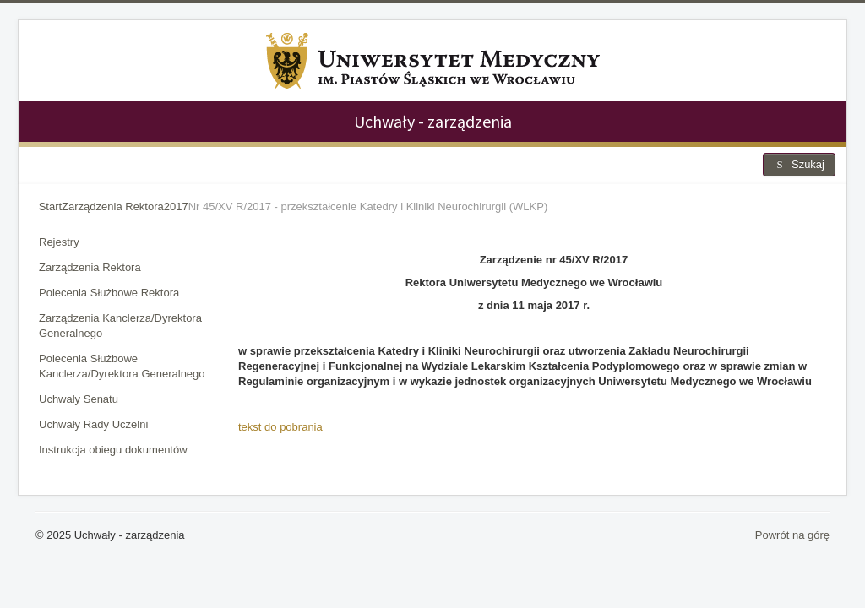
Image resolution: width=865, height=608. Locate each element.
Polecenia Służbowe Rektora (109, 292)
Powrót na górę (792, 535)
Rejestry (59, 242)
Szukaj (799, 164)
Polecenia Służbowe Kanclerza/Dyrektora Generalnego (122, 366)
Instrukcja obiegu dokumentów (113, 449)
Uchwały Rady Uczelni (93, 424)
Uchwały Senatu (78, 399)
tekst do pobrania (280, 427)
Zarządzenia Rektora (90, 267)
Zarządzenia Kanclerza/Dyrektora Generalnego (120, 325)
